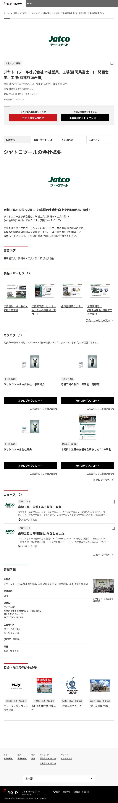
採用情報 (76, 792)
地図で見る (36, 610)
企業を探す (22, 758)
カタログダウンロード (30, 400)
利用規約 (56, 792)
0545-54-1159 (16, 94)
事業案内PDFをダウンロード (85, 118)
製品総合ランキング (48, 758)
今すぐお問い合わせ (33, 118)
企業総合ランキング (48, 763)
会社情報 (66, 792)
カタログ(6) (67, 139)
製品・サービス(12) (43, 139)
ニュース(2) (94, 139)
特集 (33, 758)
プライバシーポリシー (31, 792)
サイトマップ (66, 758)
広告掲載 (85, 792)
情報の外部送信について (30, 794)
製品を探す (8, 758)
